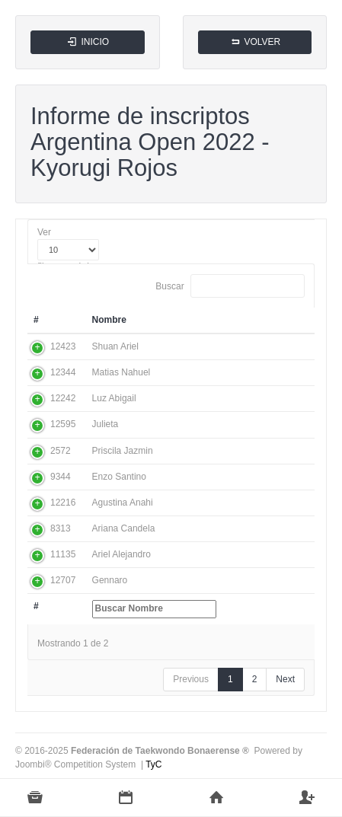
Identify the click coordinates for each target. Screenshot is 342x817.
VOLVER (254, 42)
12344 (62, 372)
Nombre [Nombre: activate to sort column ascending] (109, 319)
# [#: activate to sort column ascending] (36, 319)
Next (285, 679)
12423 (62, 346)
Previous (191, 679)
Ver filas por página (68, 249)
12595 (62, 424)
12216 (62, 502)
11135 (62, 554)
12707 (62, 580)
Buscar (230, 286)
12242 (62, 398)
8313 (60, 528)
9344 (60, 476)
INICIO (87, 42)
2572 (60, 450)
